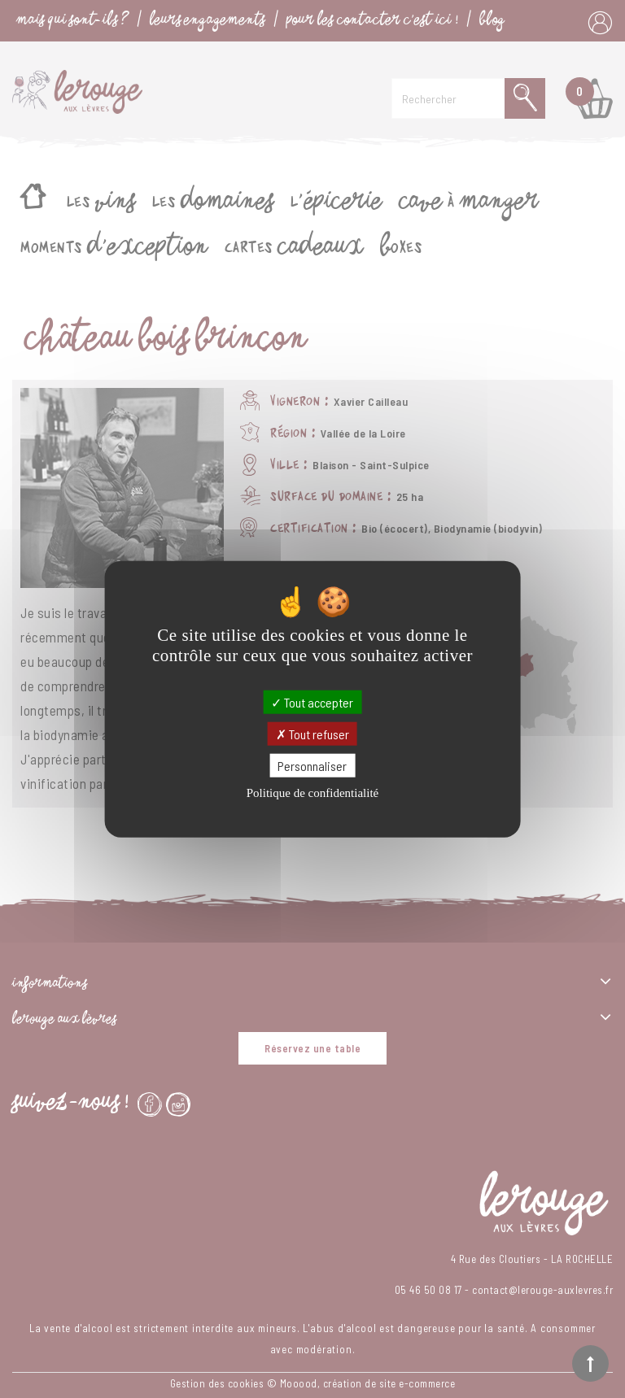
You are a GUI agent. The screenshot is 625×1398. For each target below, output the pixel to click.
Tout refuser (312, 733)
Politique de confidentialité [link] (312, 792)
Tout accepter (312, 701)
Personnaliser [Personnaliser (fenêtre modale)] (312, 765)
